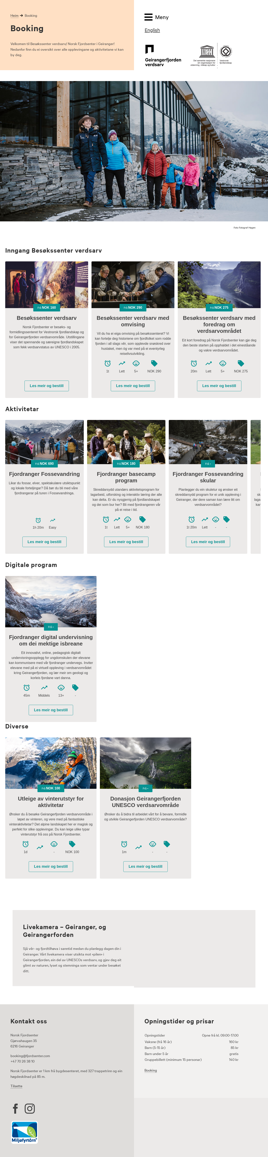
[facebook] (15, 1109)
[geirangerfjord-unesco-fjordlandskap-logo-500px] (188, 44)
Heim (14, 15)
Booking (150, 1070)
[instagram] (30, 1109)
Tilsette (16, 1085)
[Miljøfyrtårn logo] (24, 1122)
